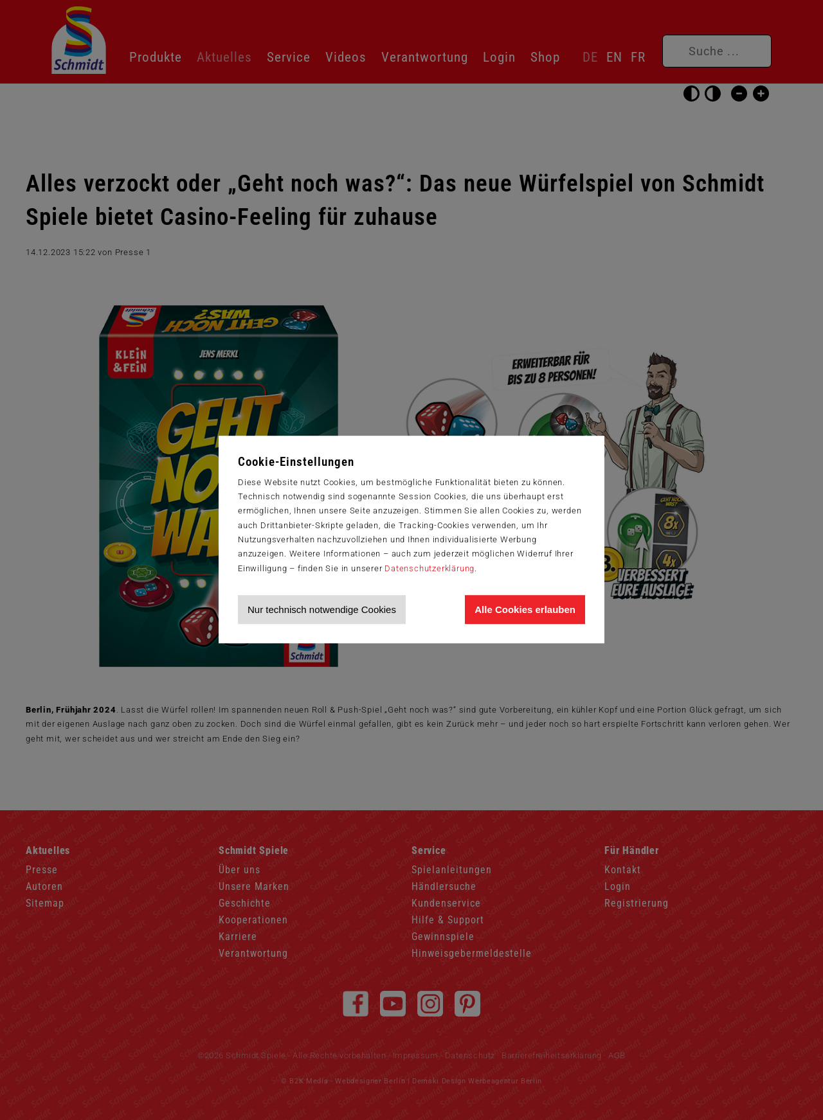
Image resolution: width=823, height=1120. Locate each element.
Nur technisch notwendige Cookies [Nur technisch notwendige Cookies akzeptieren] (322, 609)
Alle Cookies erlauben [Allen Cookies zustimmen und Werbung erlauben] (525, 609)
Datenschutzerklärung (429, 568)
